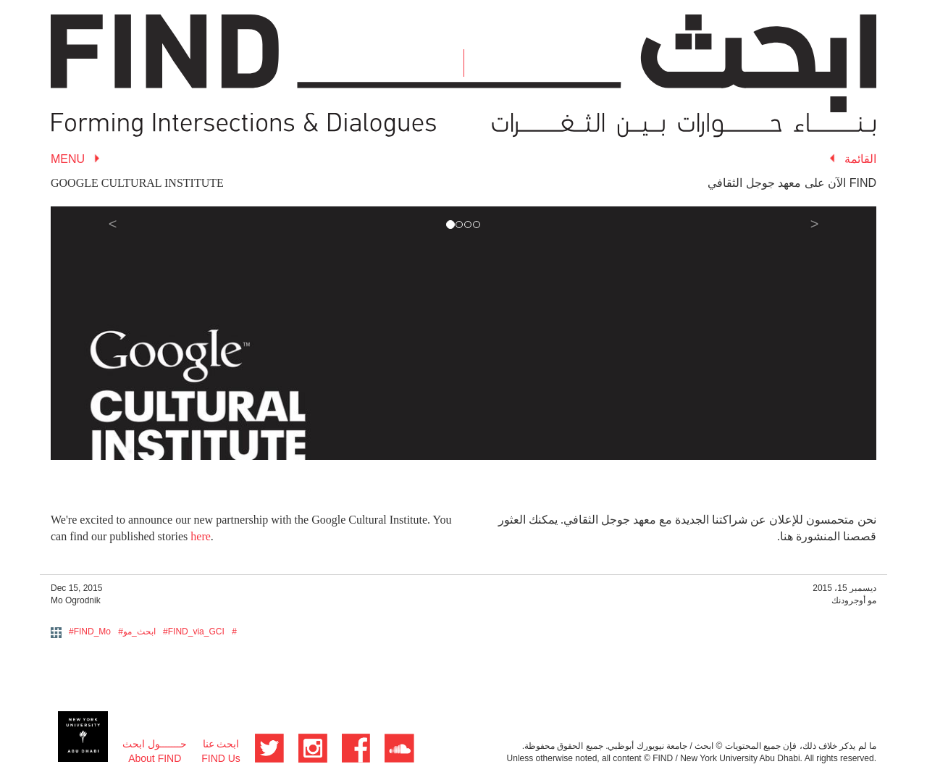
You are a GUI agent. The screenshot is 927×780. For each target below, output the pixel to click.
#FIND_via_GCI (194, 631)
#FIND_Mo (90, 631)
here (200, 536)
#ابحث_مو (136, 631)
